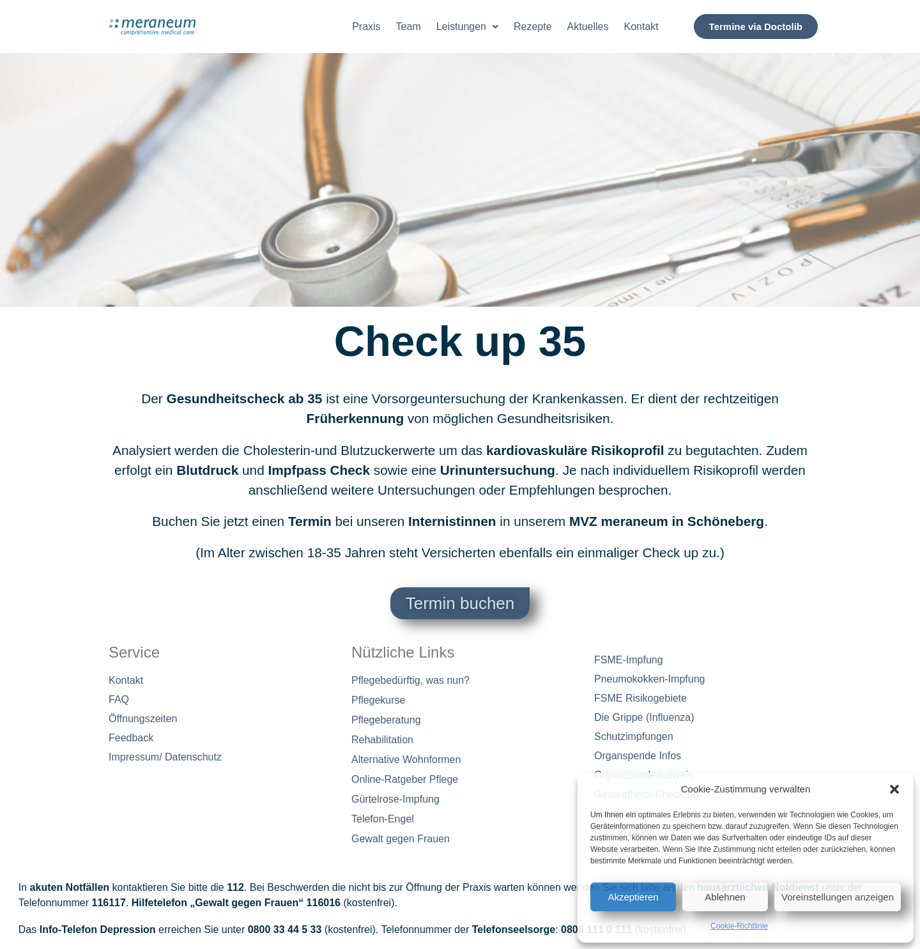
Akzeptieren (633, 896)
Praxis (366, 26)
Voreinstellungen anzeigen (837, 896)
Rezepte (533, 26)
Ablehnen (725, 896)
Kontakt (641, 26)
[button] (894, 789)
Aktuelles (588, 26)
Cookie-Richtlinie (739, 926)
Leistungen (467, 26)
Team (408, 26)
